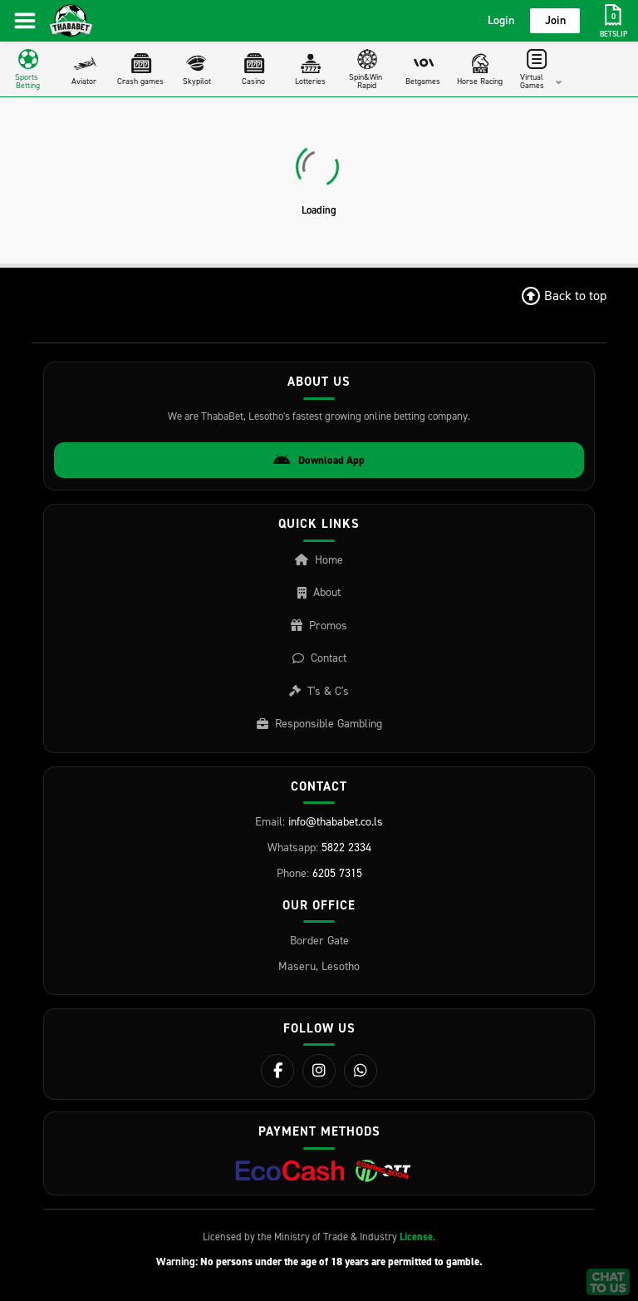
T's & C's (319, 691)
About (319, 592)
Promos (319, 625)
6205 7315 (337, 873)
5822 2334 (346, 847)
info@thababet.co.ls (335, 822)
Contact (319, 658)
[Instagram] (319, 1070)
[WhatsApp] (360, 1070)
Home (319, 560)
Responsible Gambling (319, 724)
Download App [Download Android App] (319, 460)
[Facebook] (277, 1070)
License (416, 1237)
